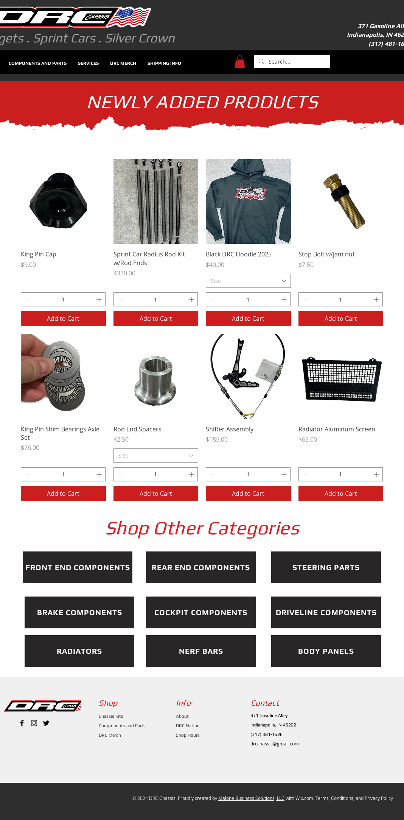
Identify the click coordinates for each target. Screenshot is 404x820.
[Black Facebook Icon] (22, 723)
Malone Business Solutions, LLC (251, 798)
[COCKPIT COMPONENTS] (201, 612)
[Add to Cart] (63, 318)
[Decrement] (26, 299)
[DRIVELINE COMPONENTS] (326, 612)
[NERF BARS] (201, 651)
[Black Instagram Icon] (34, 723)
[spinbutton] (63, 299)
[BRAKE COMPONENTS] (79, 612)
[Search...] (291, 62)
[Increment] (99, 299)
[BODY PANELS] (326, 651)
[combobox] (248, 281)
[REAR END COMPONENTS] (201, 567)
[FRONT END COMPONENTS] (77, 567)
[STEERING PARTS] (326, 567)
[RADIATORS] (79, 651)
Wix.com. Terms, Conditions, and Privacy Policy (344, 798)
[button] (240, 61)
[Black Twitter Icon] (46, 723)
